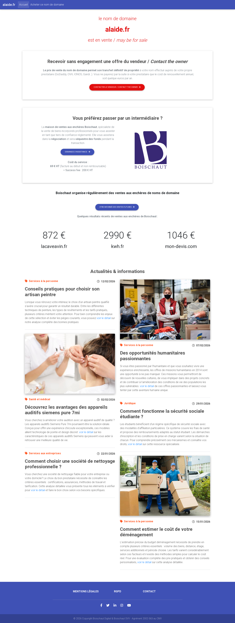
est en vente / (117, 40)
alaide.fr (117, 29)
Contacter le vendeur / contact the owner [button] (117, 87)
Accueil (24, 4)
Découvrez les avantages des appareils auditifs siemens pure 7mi (66, 410)
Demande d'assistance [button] (77, 152)
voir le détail (104, 318)
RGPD (117, 591)
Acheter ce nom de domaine (47, 4)
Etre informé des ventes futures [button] (117, 207)
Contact (149, 591)
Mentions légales (86, 591)
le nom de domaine (118, 18)
